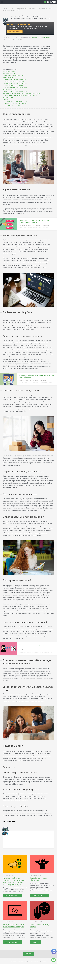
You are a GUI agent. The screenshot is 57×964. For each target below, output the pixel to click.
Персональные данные (33, 962)
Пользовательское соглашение (18, 962)
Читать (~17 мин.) (39, 896)
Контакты (28, 954)
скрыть (15, 69)
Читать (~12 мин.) (12, 942)
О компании (43, 962)
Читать (35, 942)
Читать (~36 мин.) (12, 896)
